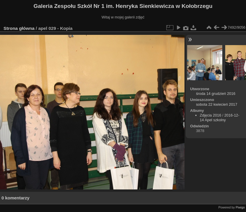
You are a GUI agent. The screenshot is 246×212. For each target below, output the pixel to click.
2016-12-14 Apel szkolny (219, 117)
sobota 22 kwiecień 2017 (216, 104)
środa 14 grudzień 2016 (215, 93)
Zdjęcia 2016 (210, 115)
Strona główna (19, 28)
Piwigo (240, 207)
